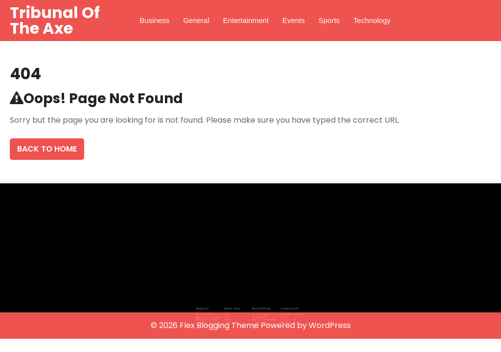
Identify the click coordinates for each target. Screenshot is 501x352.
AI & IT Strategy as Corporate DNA (259, 315)
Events (293, 20)
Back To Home (47, 148)
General (196, 20)
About (230, 316)
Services (231, 318)
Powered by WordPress (306, 325)
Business (155, 20)
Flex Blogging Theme (220, 325)
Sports (329, 20)
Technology (371, 20)
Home (230, 314)
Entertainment (246, 20)
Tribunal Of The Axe (55, 20)
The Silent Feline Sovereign (262, 318)
